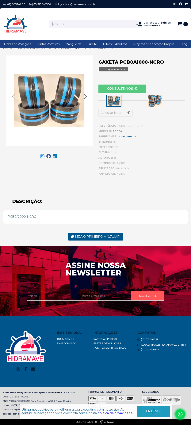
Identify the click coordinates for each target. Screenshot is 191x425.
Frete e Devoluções (107, 343)
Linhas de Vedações (17, 44)
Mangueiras (73, 44)
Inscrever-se (148, 295)
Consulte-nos (122, 88)
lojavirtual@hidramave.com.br (75, 4)
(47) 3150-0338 (40, 4)
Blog (184, 44)
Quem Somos (65, 339)
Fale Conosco (66, 343)
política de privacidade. (115, 413)
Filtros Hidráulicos (115, 44)
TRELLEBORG (128, 136)
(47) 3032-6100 (14, 4)
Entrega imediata (113, 69)
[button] (13, 96)
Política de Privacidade (110, 347)
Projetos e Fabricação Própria (153, 44)
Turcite (92, 44)
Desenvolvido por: (95, 422)
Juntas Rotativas (48, 44)
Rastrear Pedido (105, 339)
